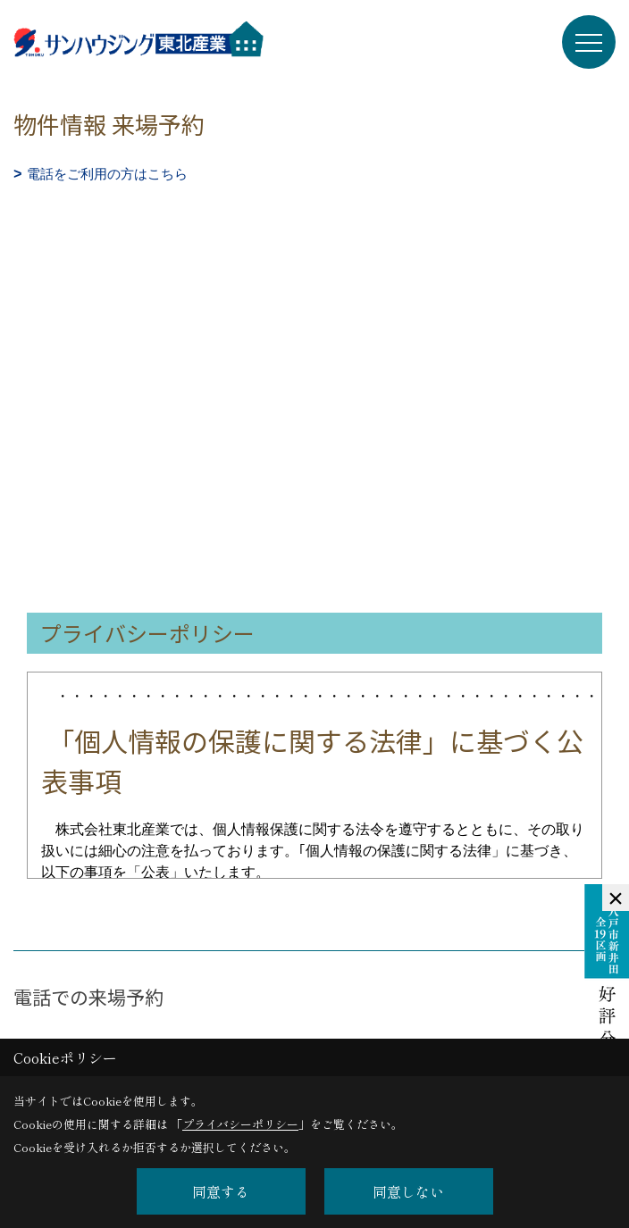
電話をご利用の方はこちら (107, 173)
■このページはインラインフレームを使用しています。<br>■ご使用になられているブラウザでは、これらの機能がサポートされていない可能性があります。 (314, 312)
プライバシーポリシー (240, 1123)
